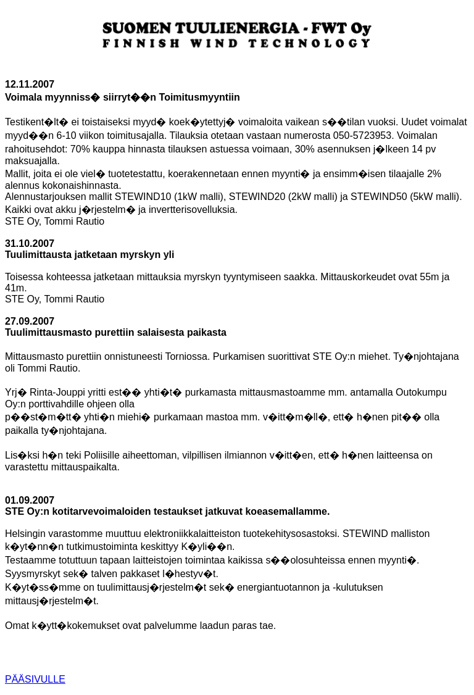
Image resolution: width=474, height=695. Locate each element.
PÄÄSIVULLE (35, 679)
